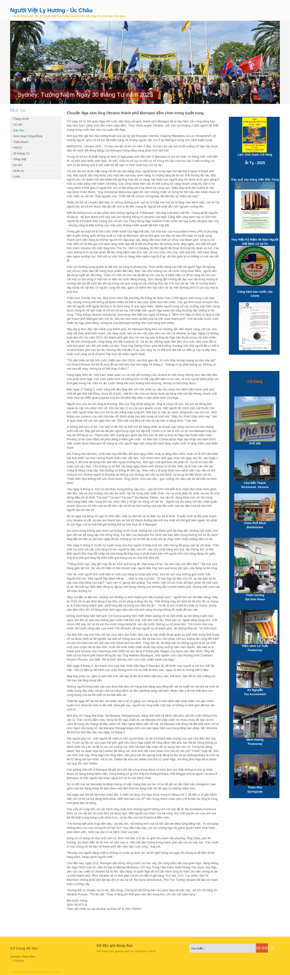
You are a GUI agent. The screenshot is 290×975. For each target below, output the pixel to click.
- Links (15, 176)
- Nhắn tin (17, 170)
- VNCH (16, 147)
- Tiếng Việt (18, 159)
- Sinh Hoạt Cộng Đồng (27, 136)
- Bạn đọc (17, 130)
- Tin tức (16, 124)
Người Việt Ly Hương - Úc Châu (51, 10)
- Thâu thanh (19, 142)
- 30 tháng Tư (20, 153)
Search (262, 947)
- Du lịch (16, 165)
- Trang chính (20, 119)
